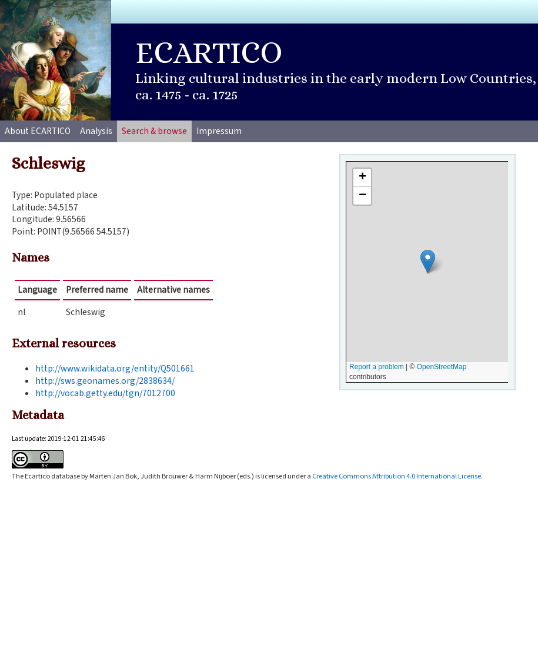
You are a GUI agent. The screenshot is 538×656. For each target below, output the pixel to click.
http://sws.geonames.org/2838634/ (105, 380)
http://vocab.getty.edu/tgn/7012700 (105, 393)
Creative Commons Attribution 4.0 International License (396, 476)
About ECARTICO (38, 131)
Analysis (96, 131)
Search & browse (154, 131)
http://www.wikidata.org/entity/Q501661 (115, 368)
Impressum (219, 131)
